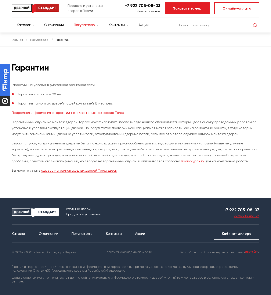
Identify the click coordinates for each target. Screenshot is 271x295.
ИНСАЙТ (251, 252)
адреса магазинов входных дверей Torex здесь (79, 170)
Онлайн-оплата (237, 8)
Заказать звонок (148, 11)
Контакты (119, 25)
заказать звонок (246, 215)
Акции (143, 25)
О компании (54, 25)
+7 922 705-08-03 (142, 5)
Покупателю (86, 25)
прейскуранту (192, 161)
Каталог (25, 25)
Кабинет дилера (237, 233)
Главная (17, 39)
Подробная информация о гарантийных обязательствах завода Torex (68, 113)
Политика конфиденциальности (128, 252)
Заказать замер (187, 8)
